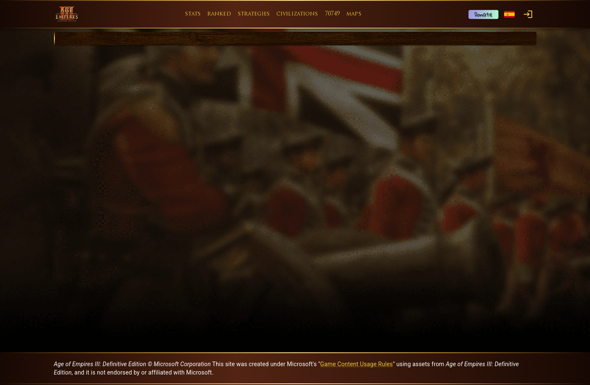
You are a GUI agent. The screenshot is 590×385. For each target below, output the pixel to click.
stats (193, 14)
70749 (332, 14)
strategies (254, 14)
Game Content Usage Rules (356, 364)
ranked (219, 14)
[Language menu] (509, 14)
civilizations (297, 14)
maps (353, 14)
